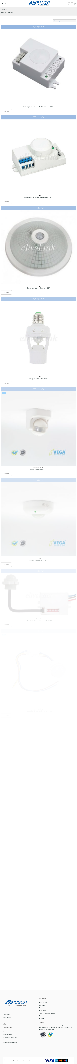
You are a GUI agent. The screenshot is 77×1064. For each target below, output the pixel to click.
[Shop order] (64, 20)
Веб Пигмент (33, 1060)
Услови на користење (9, 1039)
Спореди (6, 111)
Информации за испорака (10, 1037)
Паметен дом (42, 1015)
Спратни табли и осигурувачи (47, 1013)
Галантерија (42, 1010)
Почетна (3, 12)
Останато (10, 12)
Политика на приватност (10, 1042)
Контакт (5, 1032)
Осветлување (43, 1002)
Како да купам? (7, 1034)
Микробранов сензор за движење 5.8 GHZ (38, 107)
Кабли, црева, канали (45, 1007)
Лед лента (42, 1005)
